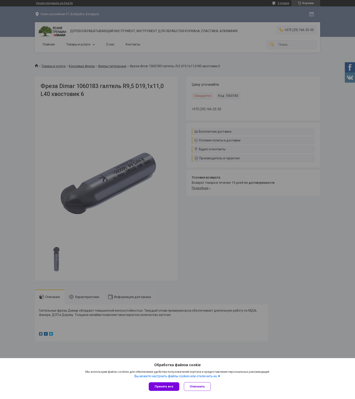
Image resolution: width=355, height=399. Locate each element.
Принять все (164, 386)
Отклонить (197, 386)
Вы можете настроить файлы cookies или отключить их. (176, 376)
